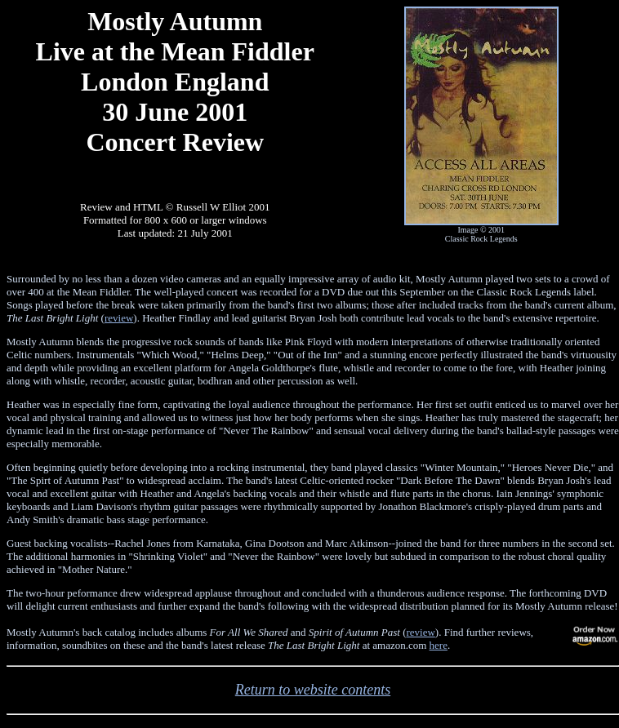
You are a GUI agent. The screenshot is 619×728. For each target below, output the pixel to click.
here (439, 645)
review (119, 318)
